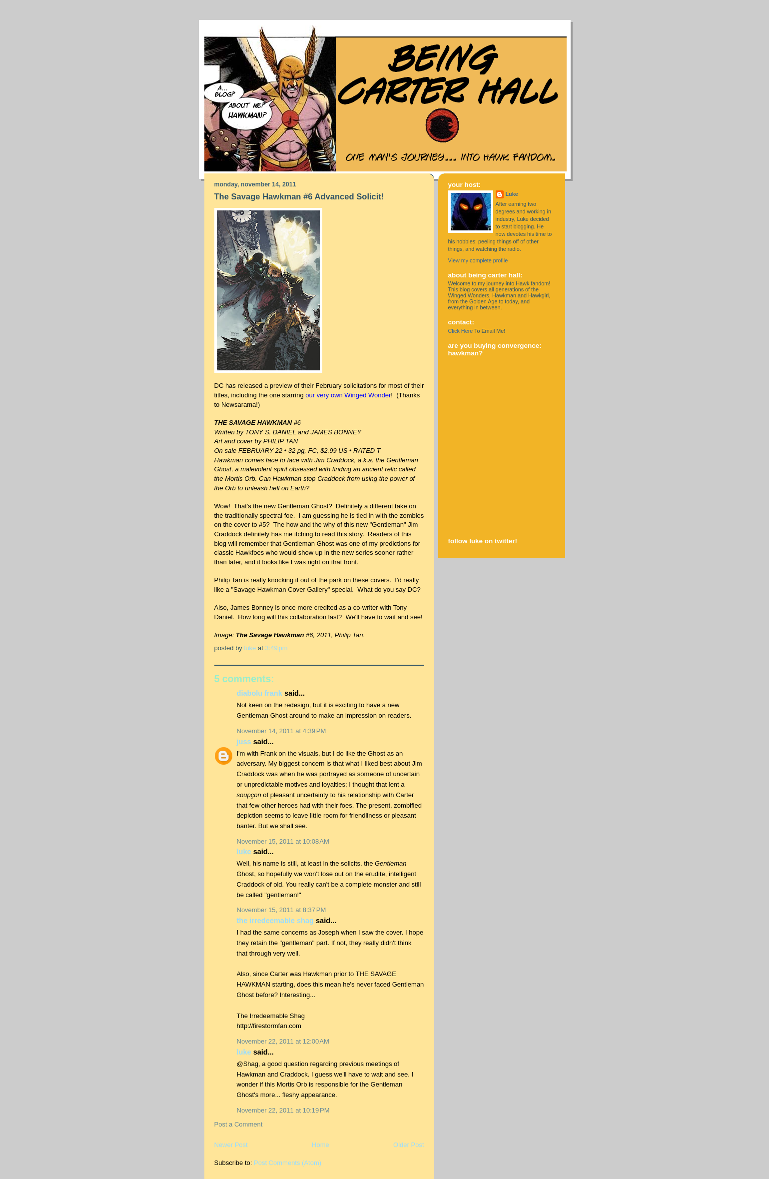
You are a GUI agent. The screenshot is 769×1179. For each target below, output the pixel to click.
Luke (244, 852)
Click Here (460, 331)
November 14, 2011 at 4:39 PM (281, 731)
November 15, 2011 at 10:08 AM (283, 841)
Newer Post (231, 1145)
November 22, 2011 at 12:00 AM (283, 1041)
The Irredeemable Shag (275, 921)
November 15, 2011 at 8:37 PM (281, 910)
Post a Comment (238, 1124)
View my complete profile (478, 260)
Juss (244, 742)
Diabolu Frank (259, 693)
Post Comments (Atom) (287, 1163)
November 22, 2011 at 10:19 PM (283, 1110)
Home (320, 1145)
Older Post (408, 1145)
